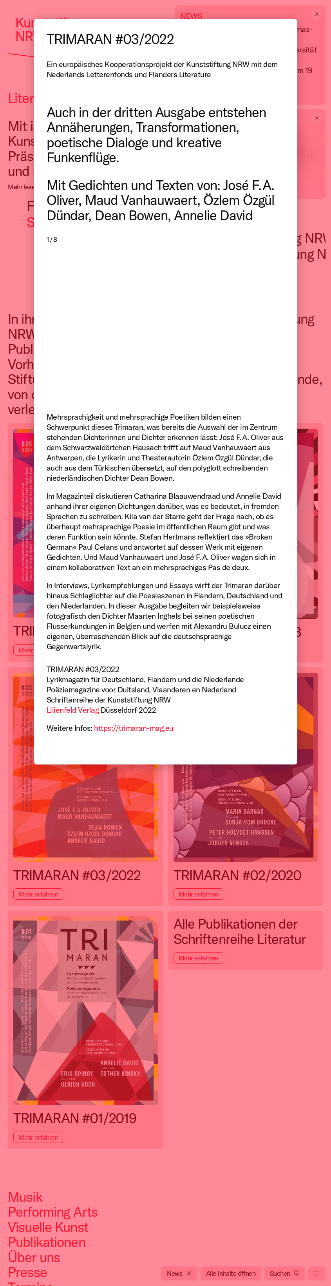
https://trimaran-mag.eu (134, 728)
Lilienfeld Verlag (73, 710)
